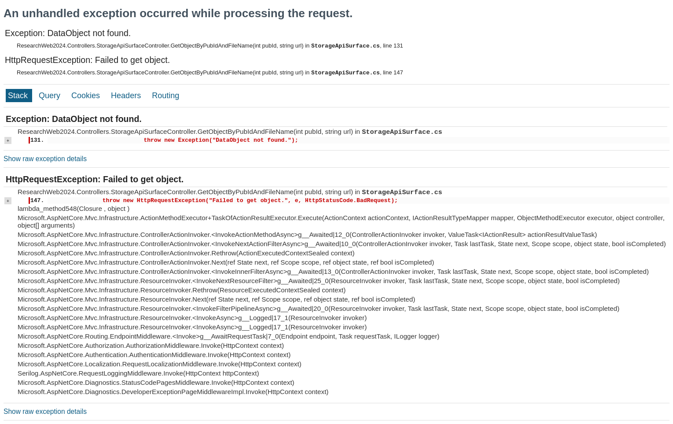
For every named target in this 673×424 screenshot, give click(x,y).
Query (51, 95)
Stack (19, 95)
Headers (127, 95)
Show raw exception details (45, 158)
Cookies (86, 95)
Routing (165, 95)
